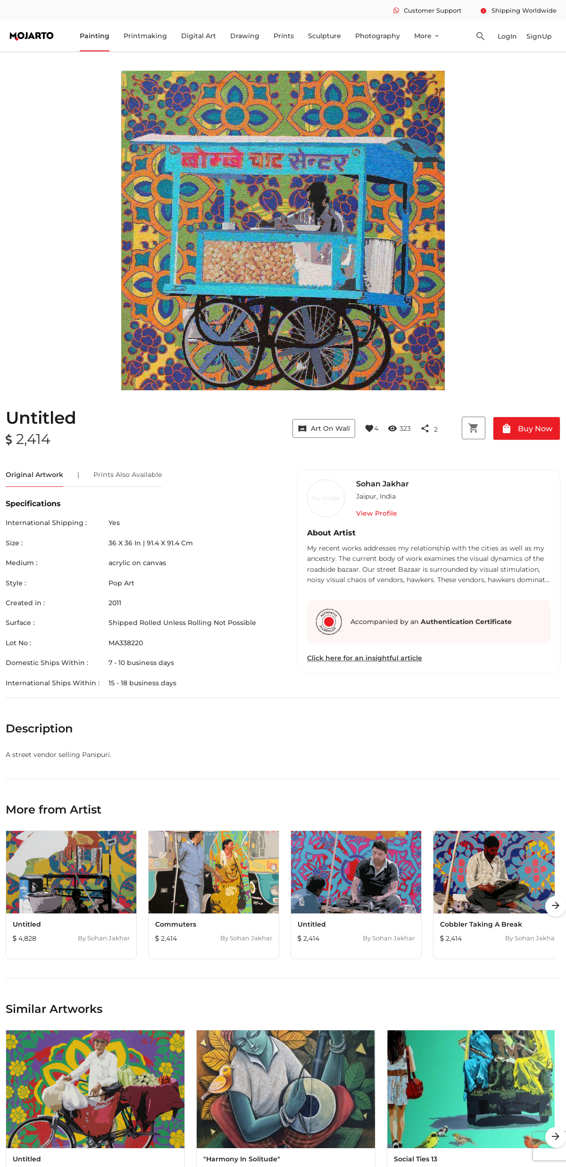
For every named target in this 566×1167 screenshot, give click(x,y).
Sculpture (324, 36)
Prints (284, 36)
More (427, 36)
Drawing (244, 36)
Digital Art (198, 36)
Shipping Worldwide (518, 10)
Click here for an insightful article (364, 658)
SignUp (539, 36)
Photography (377, 36)
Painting (94, 36)
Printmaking (145, 36)
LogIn (507, 36)
